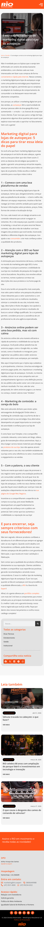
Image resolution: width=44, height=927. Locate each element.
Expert (3, 588)
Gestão (6, 30)
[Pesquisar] (37, 623)
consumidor (15, 238)
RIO (24, 585)
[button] (6, 661)
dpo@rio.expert (6, 864)
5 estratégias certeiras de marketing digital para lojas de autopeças (21, 39)
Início (2, 55)
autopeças (17, 105)
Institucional (8, 760)
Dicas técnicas (9, 713)
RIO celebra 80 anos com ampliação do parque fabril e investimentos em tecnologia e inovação (21, 766)
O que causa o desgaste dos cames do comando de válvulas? (22, 811)
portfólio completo (31, 593)
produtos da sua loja (11, 447)
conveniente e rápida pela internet (14, 77)
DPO (3, 858)
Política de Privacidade (22, 920)
